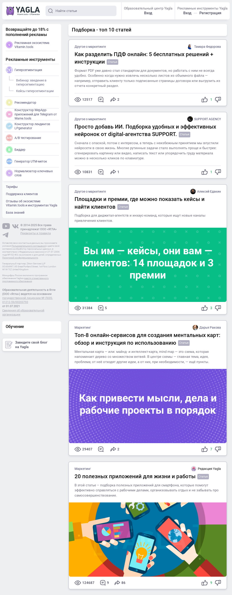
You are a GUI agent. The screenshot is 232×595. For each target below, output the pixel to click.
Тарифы (12, 187)
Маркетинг (83, 327)
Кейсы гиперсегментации (34, 90)
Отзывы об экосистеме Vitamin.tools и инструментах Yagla (31, 203)
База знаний (15, 212)
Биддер (15, 149)
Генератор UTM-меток (26, 161)
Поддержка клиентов (22, 194)
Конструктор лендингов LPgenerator (28, 126)
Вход (148, 13)
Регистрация (210, 13)
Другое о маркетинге (90, 46)
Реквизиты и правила (35, 233)
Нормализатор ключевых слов (29, 173)
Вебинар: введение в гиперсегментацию (30, 81)
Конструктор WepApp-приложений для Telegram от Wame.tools (31, 114)
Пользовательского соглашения (29, 246)
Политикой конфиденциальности (20, 257)
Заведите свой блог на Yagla (26, 344)
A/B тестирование (23, 137)
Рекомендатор (21, 102)
